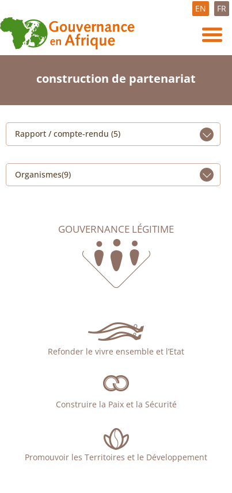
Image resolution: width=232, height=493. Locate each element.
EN (200, 8)
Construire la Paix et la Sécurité (116, 404)
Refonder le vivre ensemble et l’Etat (116, 351)
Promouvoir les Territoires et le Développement (116, 457)
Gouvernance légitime (116, 229)
